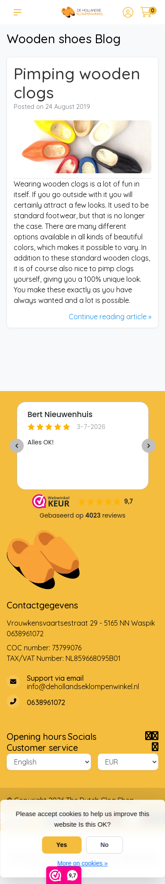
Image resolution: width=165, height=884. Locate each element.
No (104, 844)
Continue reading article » (110, 316)
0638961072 (25, 633)
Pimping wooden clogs (77, 83)
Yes (61, 844)
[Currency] (128, 761)
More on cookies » (82, 863)
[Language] (49, 761)
